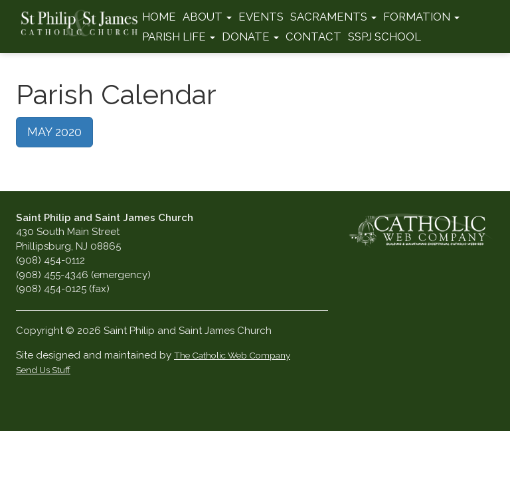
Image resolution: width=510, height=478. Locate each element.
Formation (421, 16)
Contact (313, 36)
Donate (250, 36)
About (207, 16)
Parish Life (178, 36)
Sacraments (333, 16)
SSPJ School (384, 36)
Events (261, 16)
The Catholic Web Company (232, 355)
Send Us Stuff (43, 369)
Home (159, 16)
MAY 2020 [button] (54, 132)
